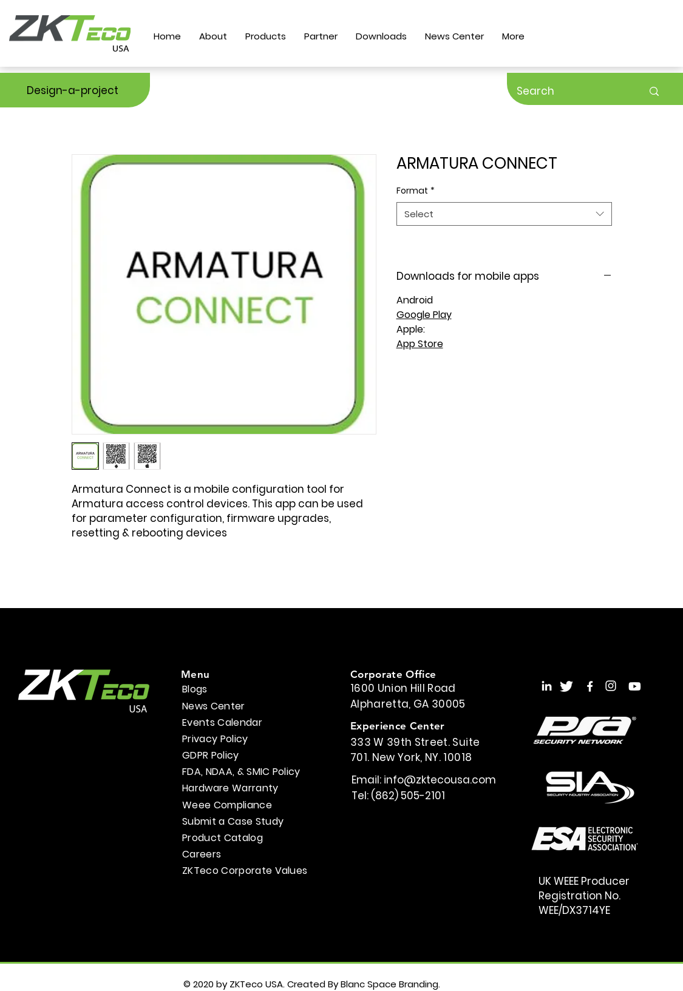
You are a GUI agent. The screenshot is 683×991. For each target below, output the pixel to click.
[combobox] (504, 214)
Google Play (424, 315)
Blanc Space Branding (389, 984)
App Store (419, 344)
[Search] (570, 91)
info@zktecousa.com (440, 780)
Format (415, 191)
